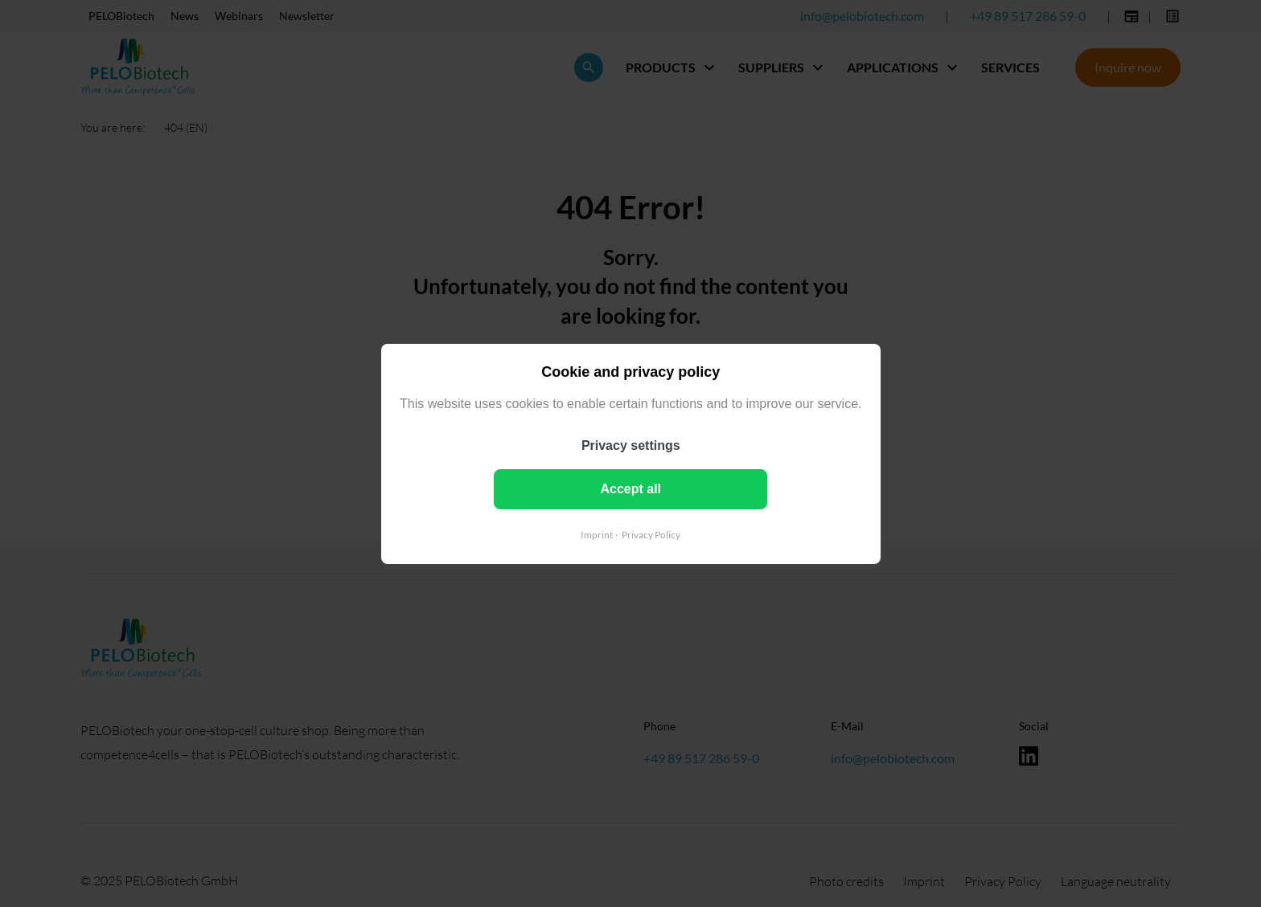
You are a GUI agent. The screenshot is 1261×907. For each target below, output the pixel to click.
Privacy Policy (651, 534)
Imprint (597, 534)
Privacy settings (630, 444)
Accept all (630, 488)
